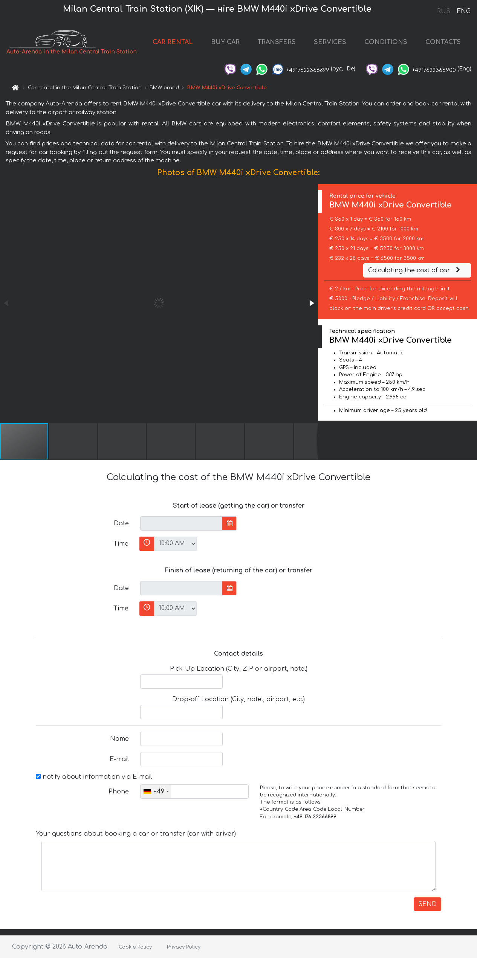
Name (119, 738)
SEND (427, 904)
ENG (463, 11)
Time (120, 543)
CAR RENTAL (173, 42)
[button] (311, 303)
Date (121, 523)
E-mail (119, 759)
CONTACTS (443, 42)
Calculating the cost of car (415, 270)
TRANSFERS (277, 42)
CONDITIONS (385, 42)
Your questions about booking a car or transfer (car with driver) (136, 833)
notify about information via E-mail (94, 776)
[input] (181, 523)
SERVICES (330, 42)
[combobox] (156, 791)
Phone (119, 791)
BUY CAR (225, 42)
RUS (443, 11)
